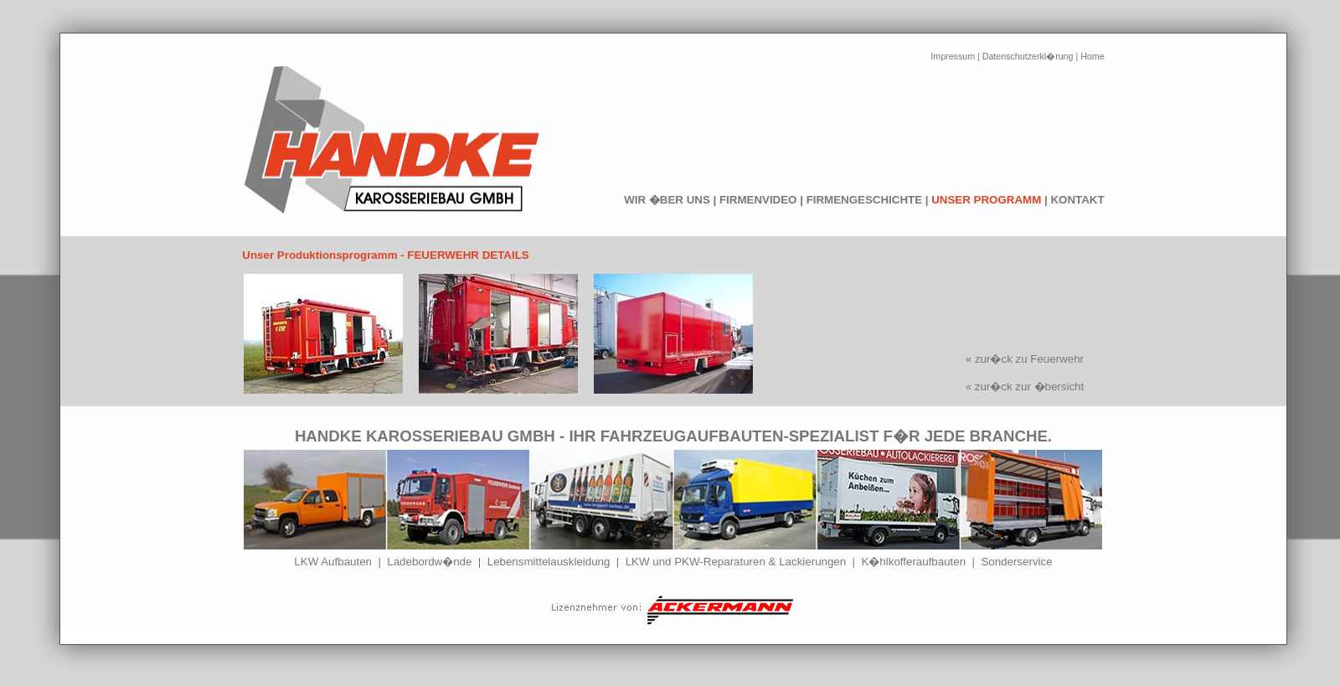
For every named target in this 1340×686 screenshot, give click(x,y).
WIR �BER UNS (667, 199)
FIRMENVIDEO (758, 199)
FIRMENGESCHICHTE (864, 199)
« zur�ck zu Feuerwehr (1025, 359)
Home (1092, 56)
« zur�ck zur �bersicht (1025, 386)
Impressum (952, 56)
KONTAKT (1077, 199)
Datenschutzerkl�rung (1028, 56)
